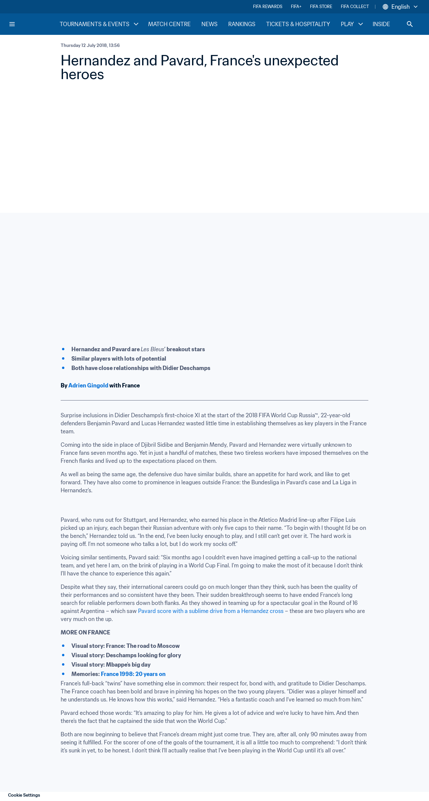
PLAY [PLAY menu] (353, 24)
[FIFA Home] (33, 24)
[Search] (410, 24)
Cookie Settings (24, 795)
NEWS (209, 24)
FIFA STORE (321, 6)
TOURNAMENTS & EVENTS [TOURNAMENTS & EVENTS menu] (100, 24)
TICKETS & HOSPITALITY (298, 24)
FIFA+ (296, 6)
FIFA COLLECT (355, 6)
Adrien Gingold (88, 385)
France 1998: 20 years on (133, 674)
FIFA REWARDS (267, 6)
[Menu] (12, 24)
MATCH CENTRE (169, 24)
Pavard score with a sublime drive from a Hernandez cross (211, 611)
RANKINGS (241, 24)
